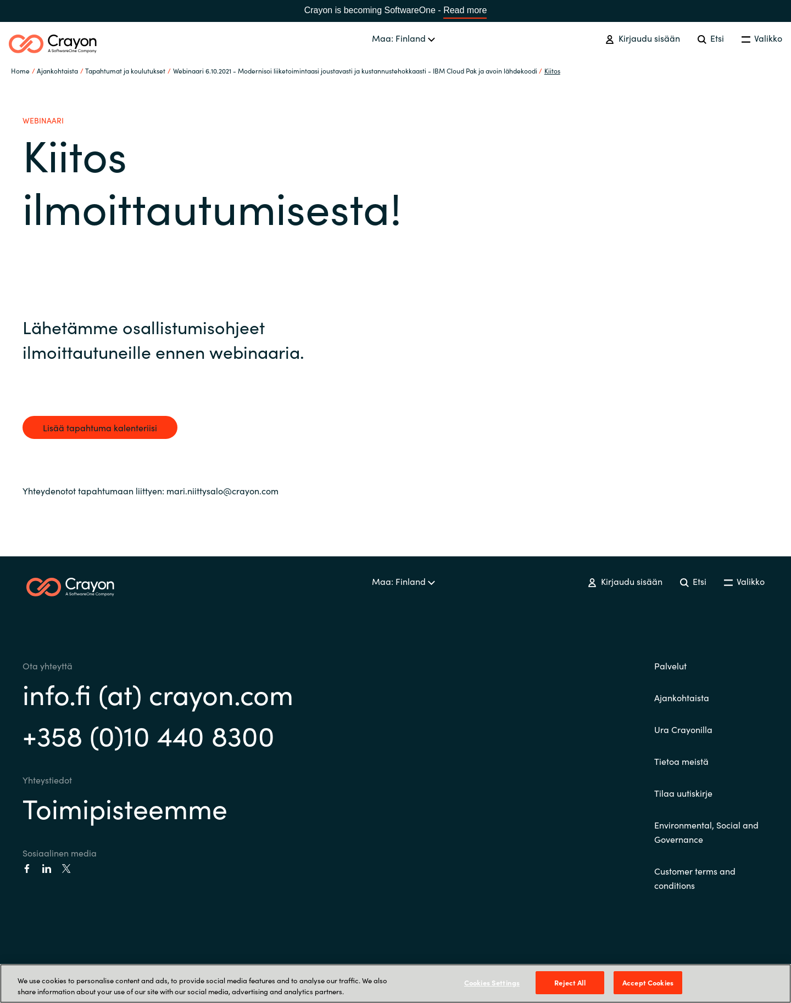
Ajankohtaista (681, 697)
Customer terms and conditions (695, 878)
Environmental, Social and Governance (706, 832)
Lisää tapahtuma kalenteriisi (100, 427)
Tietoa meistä (681, 761)
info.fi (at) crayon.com (158, 693)
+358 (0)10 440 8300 (149, 734)
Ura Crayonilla (683, 729)
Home (20, 70)
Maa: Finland (403, 38)
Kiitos (552, 70)
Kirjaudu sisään (642, 38)
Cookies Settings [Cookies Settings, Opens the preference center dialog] (492, 982)
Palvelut (670, 666)
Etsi (711, 38)
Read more (465, 10)
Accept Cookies (647, 982)
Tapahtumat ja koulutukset (125, 70)
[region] (395, 983)
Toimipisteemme (125, 807)
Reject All (569, 982)
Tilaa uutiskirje (683, 793)
